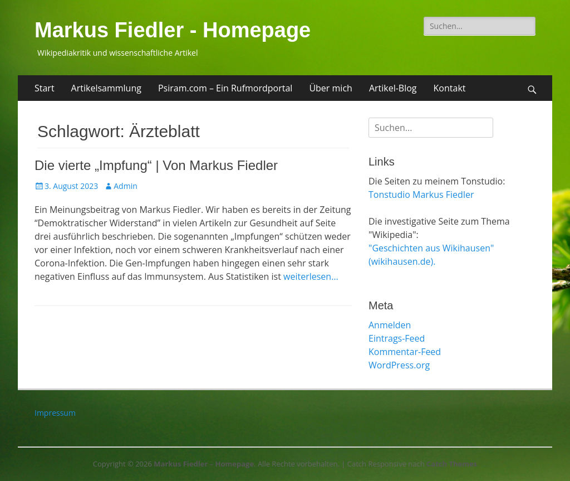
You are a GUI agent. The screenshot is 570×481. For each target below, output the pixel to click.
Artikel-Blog (393, 88)
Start (45, 88)
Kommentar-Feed (404, 352)
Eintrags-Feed (396, 338)
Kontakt (450, 88)
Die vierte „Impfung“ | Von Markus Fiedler (156, 165)
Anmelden (389, 325)
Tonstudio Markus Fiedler (421, 194)
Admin (125, 186)
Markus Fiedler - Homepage (173, 30)
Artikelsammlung (106, 88)
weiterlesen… (310, 276)
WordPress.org (399, 365)
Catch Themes (451, 464)
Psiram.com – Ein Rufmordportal (225, 88)
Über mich (330, 88)
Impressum (55, 412)
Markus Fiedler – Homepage (204, 464)
